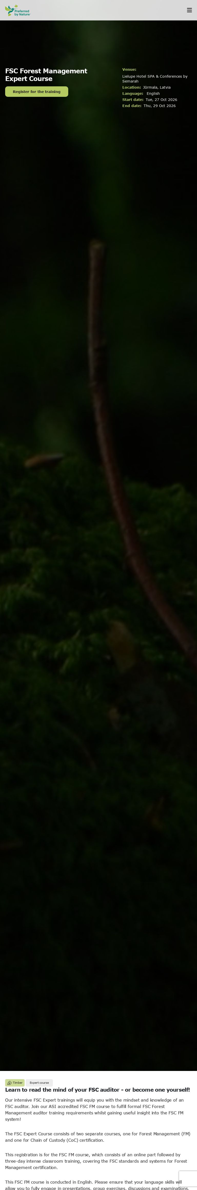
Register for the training (37, 91)
